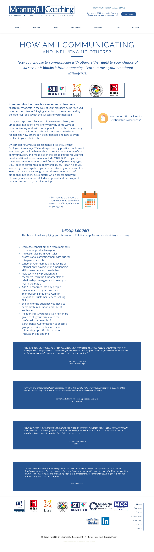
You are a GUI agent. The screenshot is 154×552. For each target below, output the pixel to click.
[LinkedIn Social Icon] (105, 521)
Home (139, 504)
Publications (136, 516)
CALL (114, 7)
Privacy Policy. (110, 537)
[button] (36, 27)
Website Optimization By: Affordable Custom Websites (79, 542)
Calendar (137, 520)
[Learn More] (128, 14)
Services (138, 508)
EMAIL (122, 7)
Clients (139, 512)
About (139, 524)
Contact (138, 528)
